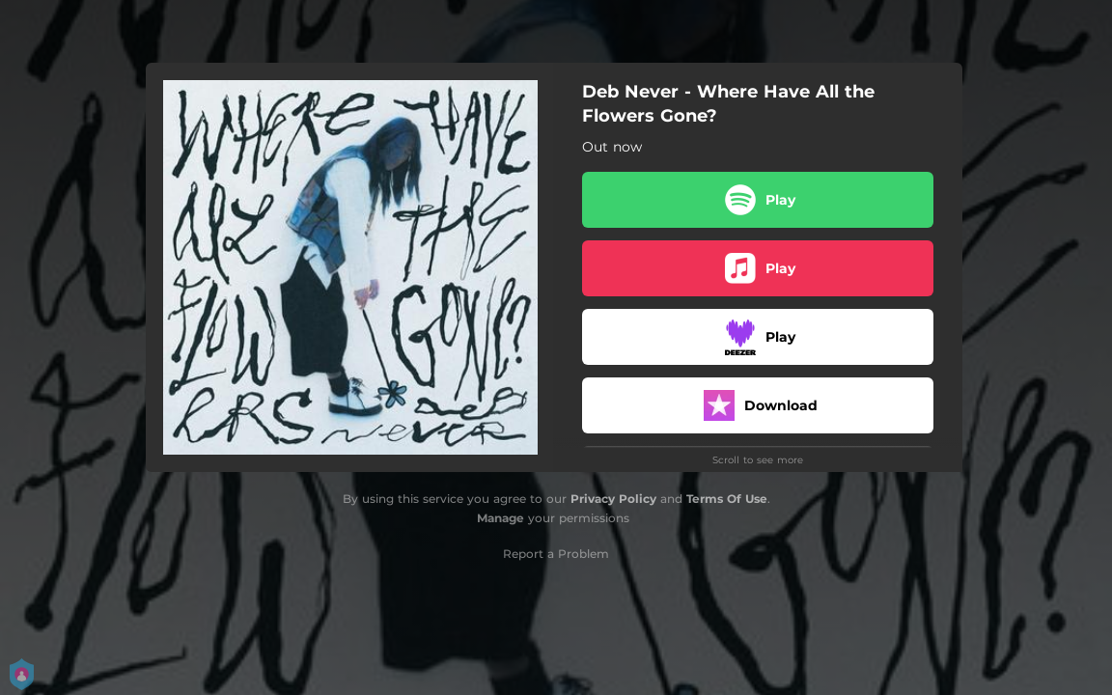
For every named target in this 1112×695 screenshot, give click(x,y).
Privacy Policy (613, 498)
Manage (500, 518)
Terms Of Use (726, 498)
